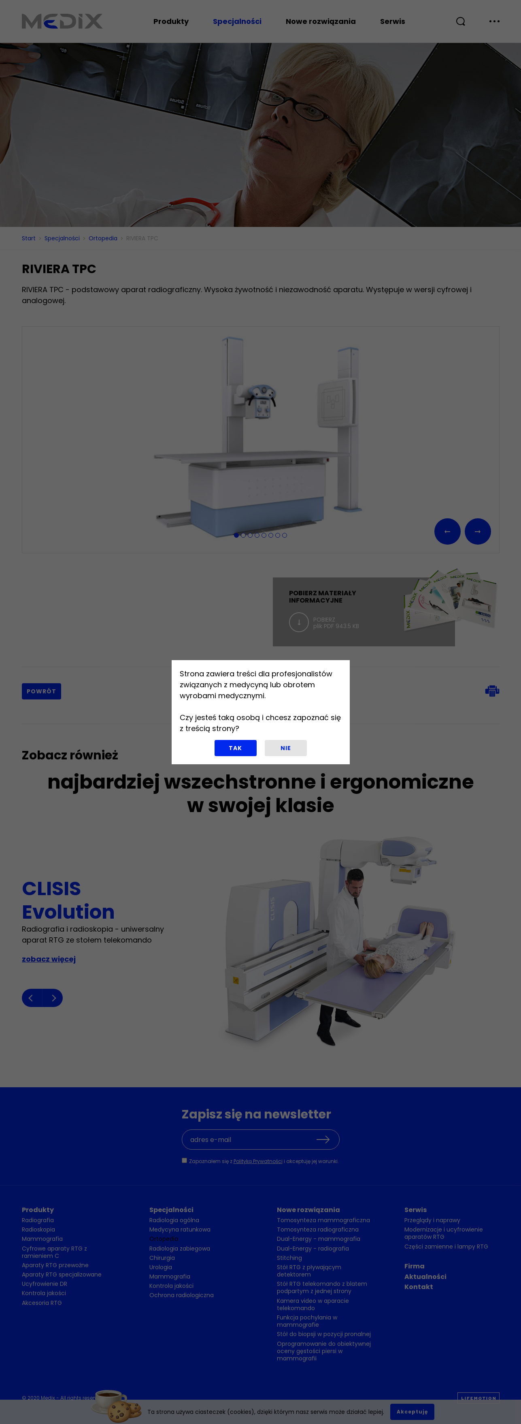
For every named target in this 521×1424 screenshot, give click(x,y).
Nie (286, 748)
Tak (235, 748)
